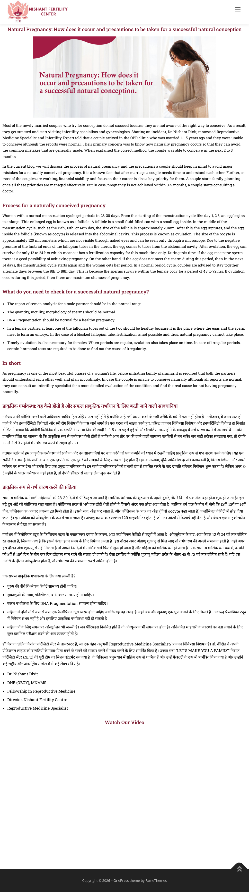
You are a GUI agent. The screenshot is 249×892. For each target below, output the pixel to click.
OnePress (121, 880)
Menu (237, 9)
